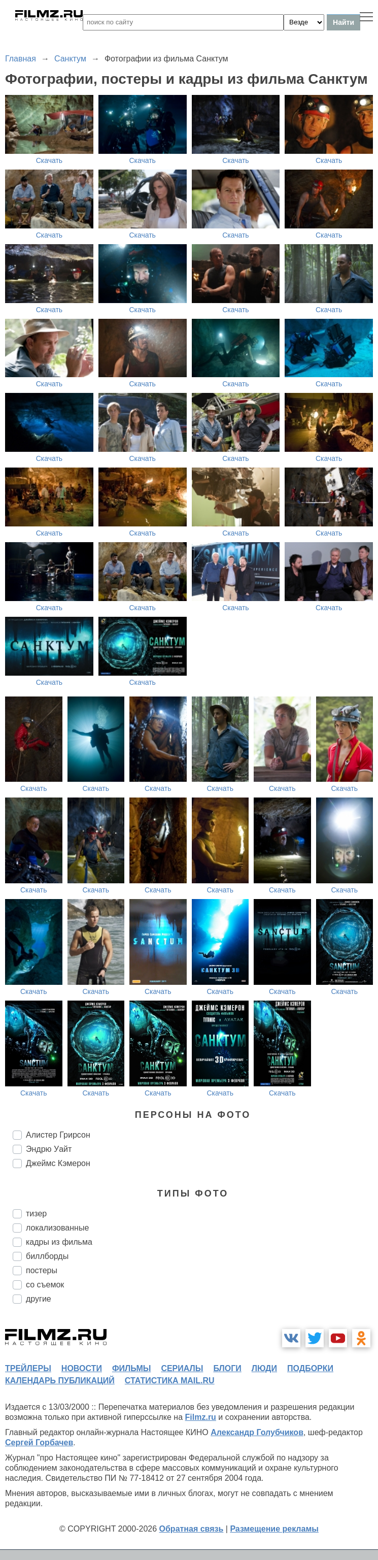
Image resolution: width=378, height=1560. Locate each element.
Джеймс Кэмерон (58, 1163)
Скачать (49, 160)
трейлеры (28, 1368)
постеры (41, 1270)
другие (38, 1299)
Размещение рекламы (274, 1528)
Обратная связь (191, 1528)
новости (81, 1368)
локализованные (57, 1227)
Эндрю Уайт (49, 1149)
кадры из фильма (59, 1242)
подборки (310, 1368)
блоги (227, 1368)
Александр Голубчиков (257, 1432)
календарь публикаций (60, 1380)
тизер (36, 1213)
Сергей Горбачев (39, 1442)
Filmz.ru (200, 1417)
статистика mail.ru (170, 1380)
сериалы (182, 1368)
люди (264, 1368)
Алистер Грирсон (58, 1135)
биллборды (47, 1256)
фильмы (131, 1368)
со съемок (45, 1284)
